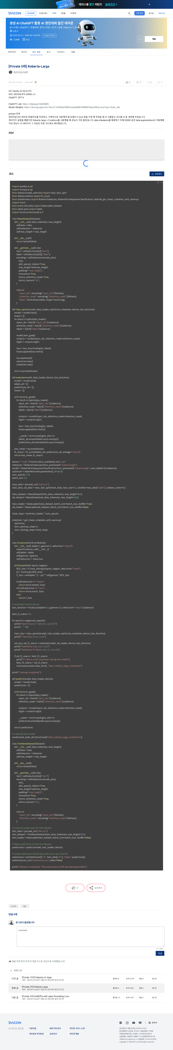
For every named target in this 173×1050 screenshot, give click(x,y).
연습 (154, 39)
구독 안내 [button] (139, 13)
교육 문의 (53, 1034)
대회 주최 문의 (55, 1028)
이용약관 (32, 1028)
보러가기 (110, 4)
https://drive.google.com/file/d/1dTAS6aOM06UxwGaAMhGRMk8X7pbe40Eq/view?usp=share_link (72, 107)
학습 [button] (63, 13)
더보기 (73, 13)
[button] (129, 13)
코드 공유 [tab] (36, 52)
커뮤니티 (43, 13)
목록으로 (16, 970)
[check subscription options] (116, 4)
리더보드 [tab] (61, 52)
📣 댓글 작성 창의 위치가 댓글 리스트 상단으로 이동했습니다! (37, 961)
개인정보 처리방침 (36, 1034)
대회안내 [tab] (12, 52)
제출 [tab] (73, 52)
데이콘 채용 (74, 1034)
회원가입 (162, 13)
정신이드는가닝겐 (21, 72)
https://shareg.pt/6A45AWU (36, 104)
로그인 (151, 13)
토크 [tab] (49, 52)
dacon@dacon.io (130, 1039)
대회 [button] (54, 13)
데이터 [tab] (24, 52)
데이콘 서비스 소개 (77, 1028)
